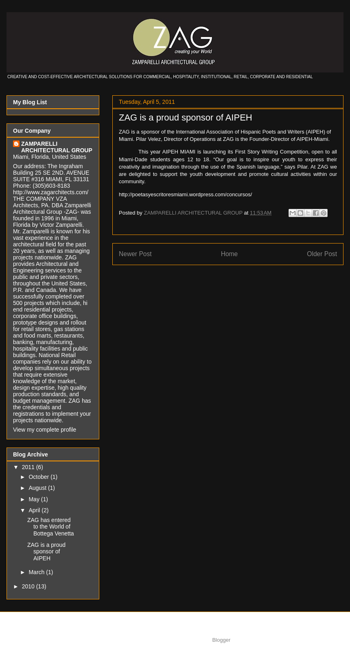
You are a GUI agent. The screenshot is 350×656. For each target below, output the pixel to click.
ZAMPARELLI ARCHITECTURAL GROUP (56, 147)
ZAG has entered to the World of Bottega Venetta (50, 527)
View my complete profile (44, 429)
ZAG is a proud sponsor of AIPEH (185, 117)
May (34, 499)
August (38, 488)
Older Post (322, 253)
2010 (29, 586)
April (35, 510)
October (39, 477)
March (37, 572)
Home (229, 253)
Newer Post (135, 253)
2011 (29, 467)
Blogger (221, 640)
